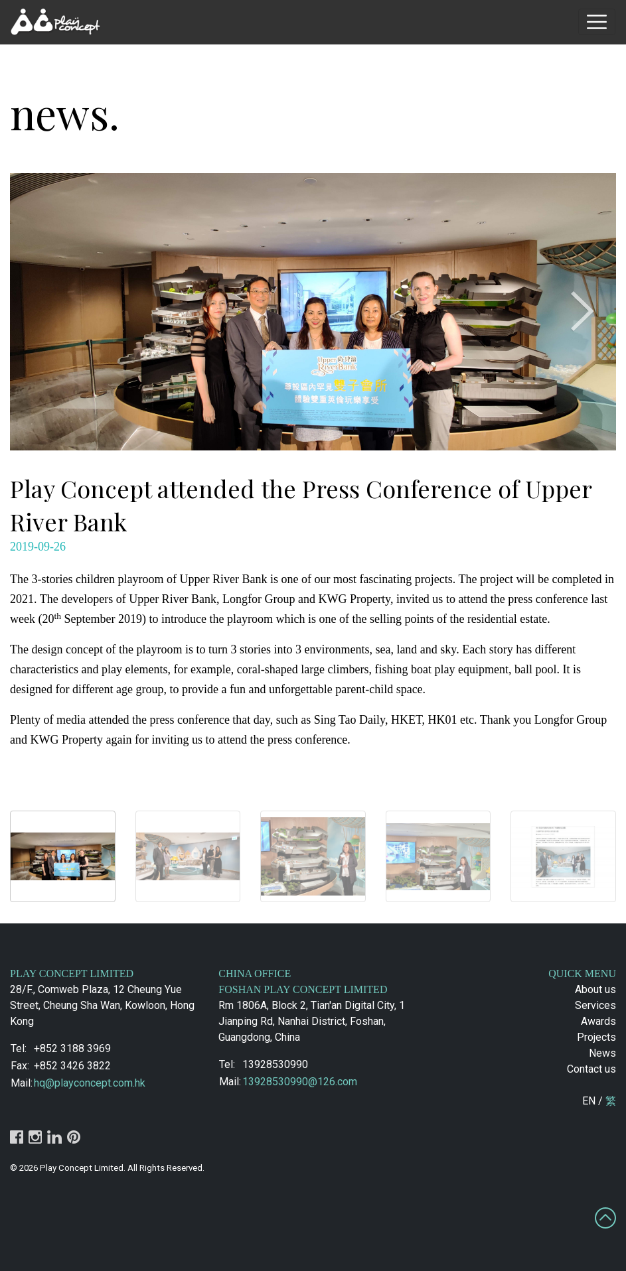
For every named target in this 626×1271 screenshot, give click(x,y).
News (602, 1053)
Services (595, 1005)
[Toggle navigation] (596, 22)
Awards (598, 1021)
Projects (596, 1037)
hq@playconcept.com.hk (89, 1083)
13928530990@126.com (299, 1081)
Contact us (591, 1069)
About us (595, 989)
